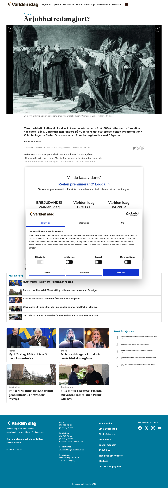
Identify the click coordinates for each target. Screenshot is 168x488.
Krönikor (116, 4)
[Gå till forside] (22, 4)
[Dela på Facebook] (134, 148)
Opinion (57, 4)
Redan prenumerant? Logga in (84, 184)
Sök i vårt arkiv (107, 434)
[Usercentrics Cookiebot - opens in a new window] (128, 214)
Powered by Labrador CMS (84, 484)
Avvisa (47, 272)
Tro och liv (68, 4)
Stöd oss (103, 461)
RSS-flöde (104, 450)
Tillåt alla (121, 272)
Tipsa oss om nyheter (111, 456)
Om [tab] (122, 223)
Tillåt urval (84, 272)
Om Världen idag (108, 429)
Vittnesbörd (103, 4)
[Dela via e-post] (142, 148)
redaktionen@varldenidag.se (71, 450)
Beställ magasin (107, 445)
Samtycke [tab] (45, 223)
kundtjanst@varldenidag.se (71, 441)
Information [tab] (84, 223)
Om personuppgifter (110, 467)
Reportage (89, 4)
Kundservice (106, 424)
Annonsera (105, 440)
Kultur (79, 4)
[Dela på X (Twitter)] (138, 148)
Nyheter (46, 4)
